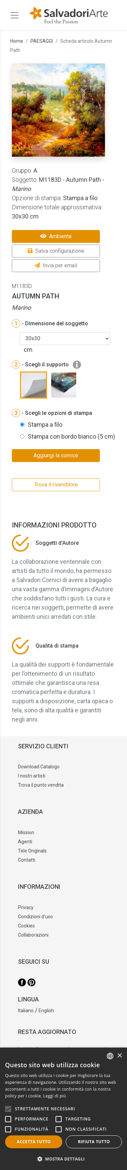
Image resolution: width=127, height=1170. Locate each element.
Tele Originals (32, 850)
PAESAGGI (41, 41)
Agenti (25, 841)
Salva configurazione (56, 251)
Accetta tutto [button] (34, 1142)
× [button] (119, 1055)
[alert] (63, 1109)
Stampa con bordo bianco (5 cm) (71, 436)
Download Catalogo (39, 766)
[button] (63, 1158)
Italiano (26, 1010)
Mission (26, 832)
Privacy (26, 907)
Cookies (26, 925)
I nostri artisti (31, 776)
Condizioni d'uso (35, 916)
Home (16, 41)
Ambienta (55, 236)
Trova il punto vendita (41, 785)
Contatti (26, 860)
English (46, 1010)
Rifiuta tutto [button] (94, 1142)
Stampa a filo (45, 424)
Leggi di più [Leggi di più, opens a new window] (54, 1096)
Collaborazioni (33, 935)
